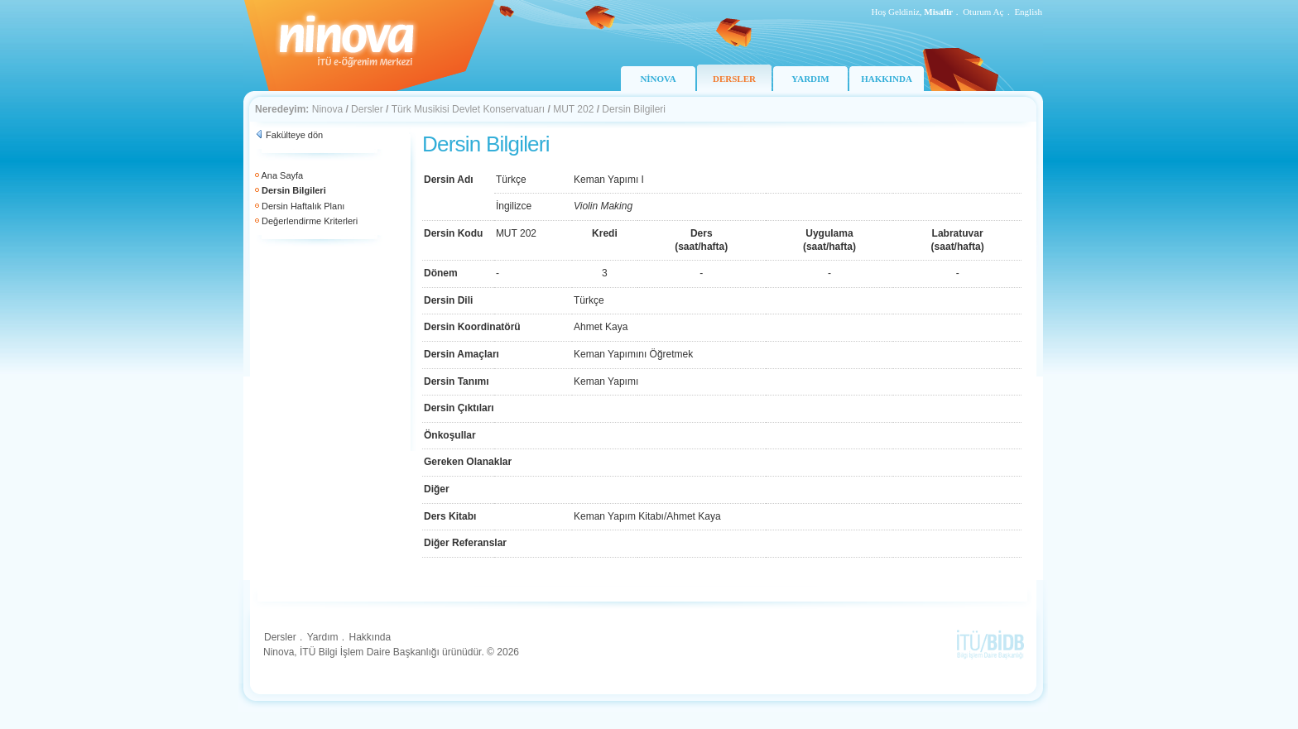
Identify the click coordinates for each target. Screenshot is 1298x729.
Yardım (323, 637)
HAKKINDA (886, 79)
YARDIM (810, 79)
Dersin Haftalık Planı (303, 206)
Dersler (367, 109)
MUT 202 (573, 109)
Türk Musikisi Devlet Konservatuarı (468, 109)
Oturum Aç (983, 12)
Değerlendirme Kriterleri (310, 221)
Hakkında (370, 637)
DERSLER (734, 79)
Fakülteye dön (294, 135)
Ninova (327, 109)
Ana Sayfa (282, 175)
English (1028, 12)
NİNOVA (657, 79)
